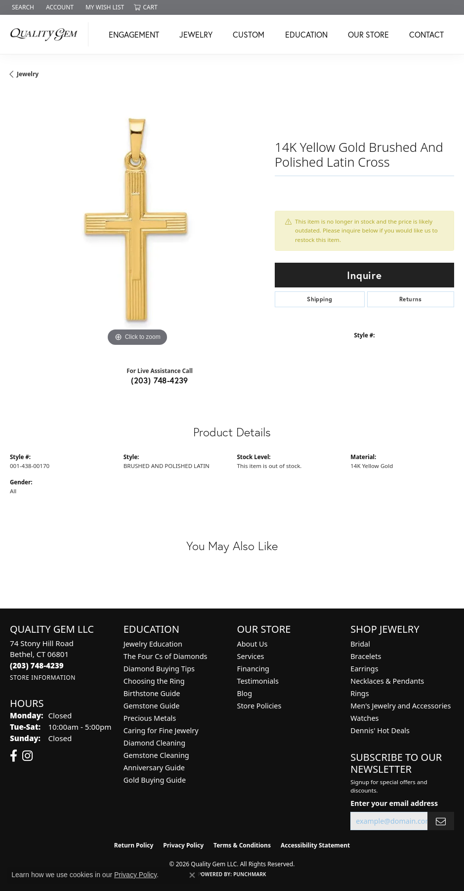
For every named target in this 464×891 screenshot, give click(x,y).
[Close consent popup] (192, 875)
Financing (253, 668)
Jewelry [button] (195, 34)
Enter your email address (394, 803)
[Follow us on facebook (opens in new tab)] (13, 756)
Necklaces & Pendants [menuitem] (387, 681)
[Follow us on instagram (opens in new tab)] (27, 756)
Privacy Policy (183, 845)
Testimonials (258, 681)
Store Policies (259, 705)
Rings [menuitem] (359, 693)
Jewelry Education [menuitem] (153, 644)
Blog (245, 693)
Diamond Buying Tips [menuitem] (159, 668)
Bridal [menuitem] (360, 644)
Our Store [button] (368, 34)
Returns (410, 299)
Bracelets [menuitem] (365, 656)
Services (250, 656)
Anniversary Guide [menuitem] (154, 767)
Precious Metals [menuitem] (150, 718)
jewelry (28, 74)
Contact (426, 34)
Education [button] (306, 34)
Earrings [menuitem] (364, 668)
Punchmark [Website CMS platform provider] (249, 874)
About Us (252, 644)
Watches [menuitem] (364, 718)
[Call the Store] (37, 665)
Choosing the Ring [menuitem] (154, 681)
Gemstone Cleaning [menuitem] (156, 755)
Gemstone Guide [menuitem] (152, 705)
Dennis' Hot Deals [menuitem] (380, 730)
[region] (137, 221)
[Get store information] (43, 677)
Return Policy (134, 845)
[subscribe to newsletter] (440, 821)
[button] (22, 7)
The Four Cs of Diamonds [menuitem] (166, 656)
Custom (248, 34)
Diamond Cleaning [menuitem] (154, 743)
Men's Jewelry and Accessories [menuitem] (400, 705)
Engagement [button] (134, 34)
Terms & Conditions (242, 845)
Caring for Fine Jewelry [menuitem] (161, 730)
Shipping (319, 299)
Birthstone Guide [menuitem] (152, 693)
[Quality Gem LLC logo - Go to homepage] (46, 34)
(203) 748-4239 (159, 380)
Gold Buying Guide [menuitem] (155, 780)
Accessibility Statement (315, 845)
